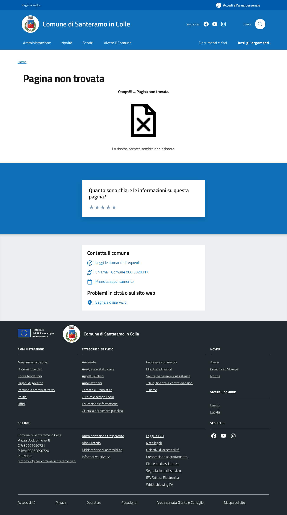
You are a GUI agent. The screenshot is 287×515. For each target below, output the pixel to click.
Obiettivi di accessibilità (162, 449)
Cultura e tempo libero (98, 396)
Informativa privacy (96, 456)
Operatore (93, 502)
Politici (22, 396)
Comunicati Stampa (224, 369)
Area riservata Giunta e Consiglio (180, 502)
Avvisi (214, 362)
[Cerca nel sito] (260, 24)
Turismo (151, 389)
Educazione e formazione (100, 403)
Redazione (128, 502)
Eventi (215, 405)
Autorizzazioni (92, 383)
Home (22, 61)
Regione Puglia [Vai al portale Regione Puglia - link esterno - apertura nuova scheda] (31, 5)
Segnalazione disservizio (163, 470)
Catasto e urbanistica (97, 389)
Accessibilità (26, 502)
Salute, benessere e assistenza (168, 376)
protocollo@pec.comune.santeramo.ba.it (47, 461)
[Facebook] (204, 24)
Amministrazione (37, 43)
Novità (66, 43)
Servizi (88, 43)
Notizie (215, 376)
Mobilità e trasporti (159, 369)
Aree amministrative (32, 362)
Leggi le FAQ (155, 435)
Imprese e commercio (161, 362)
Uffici (21, 403)
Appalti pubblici (93, 376)
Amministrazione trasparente (103, 435)
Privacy (61, 502)
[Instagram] (221, 24)
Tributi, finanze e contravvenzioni (169, 383)
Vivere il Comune (117, 43)
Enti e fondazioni (30, 376)
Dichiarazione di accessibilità (102, 449)
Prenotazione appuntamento (167, 456)
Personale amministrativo (36, 389)
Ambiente (89, 362)
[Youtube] (213, 24)
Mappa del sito (234, 502)
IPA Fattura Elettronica (162, 477)
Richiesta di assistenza (162, 463)
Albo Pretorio (91, 442)
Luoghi (215, 412)
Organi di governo (30, 383)
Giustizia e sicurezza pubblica (102, 410)
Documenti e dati (30, 369)
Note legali (154, 442)
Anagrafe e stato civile (98, 369)
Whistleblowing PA (159, 484)
